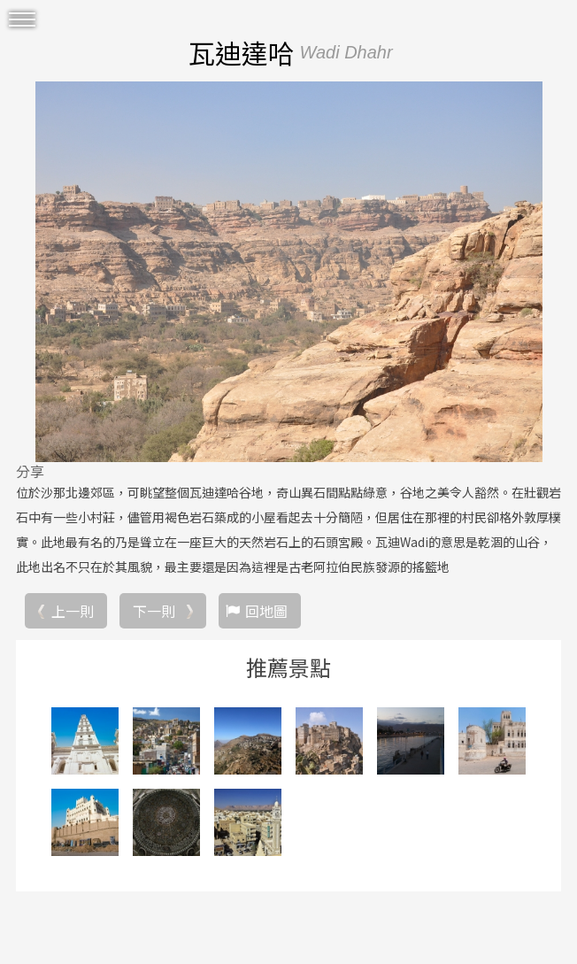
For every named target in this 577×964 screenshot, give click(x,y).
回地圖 (266, 611)
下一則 (154, 611)
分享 (30, 471)
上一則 (72, 611)
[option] (288, 271)
